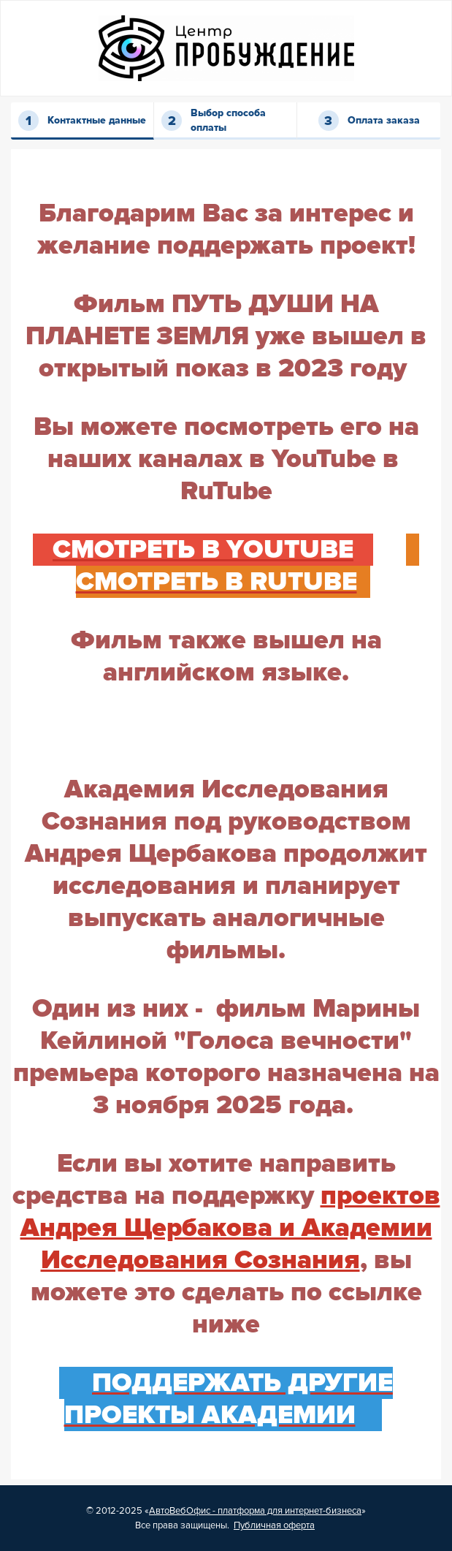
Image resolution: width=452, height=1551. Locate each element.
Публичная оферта (274, 1525)
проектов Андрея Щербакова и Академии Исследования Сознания (230, 1228)
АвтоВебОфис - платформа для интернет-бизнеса (255, 1511)
